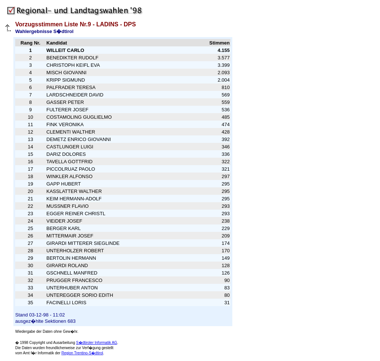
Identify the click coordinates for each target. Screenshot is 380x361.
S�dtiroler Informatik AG (96, 343)
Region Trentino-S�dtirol (82, 353)
